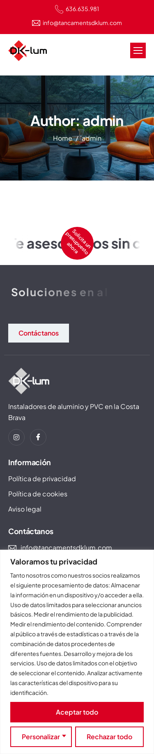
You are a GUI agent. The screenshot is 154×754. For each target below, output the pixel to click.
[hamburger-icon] (138, 50)
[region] (77, 652)
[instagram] (16, 437)
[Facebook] (38, 437)
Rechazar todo (109, 736)
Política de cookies (37, 493)
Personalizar (41, 736)
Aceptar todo (77, 712)
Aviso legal (24, 509)
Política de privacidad (42, 478)
